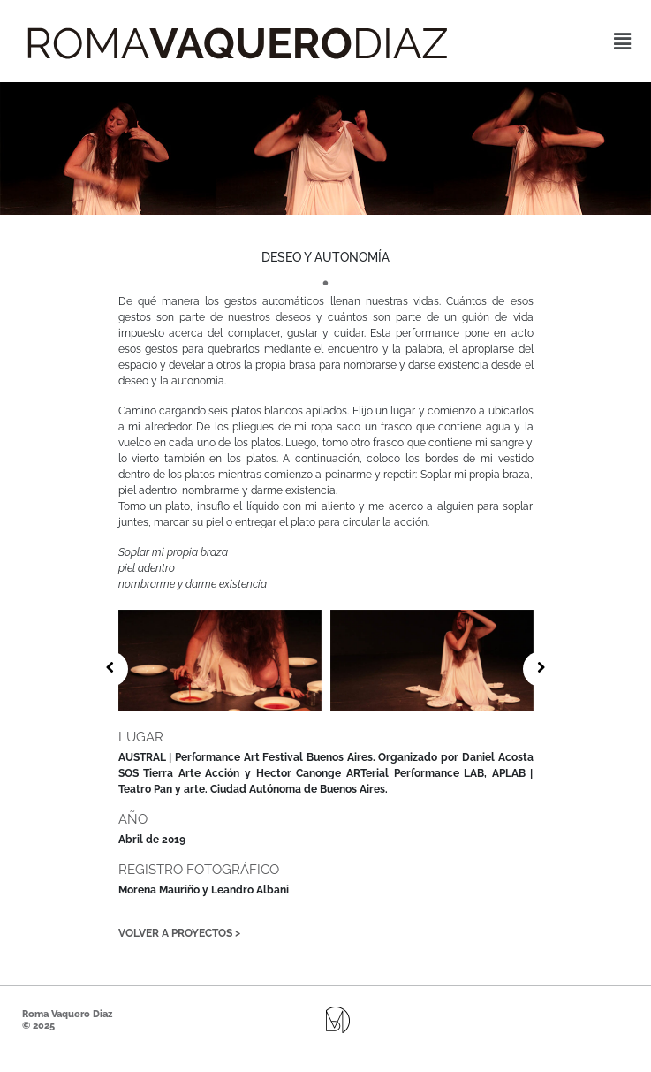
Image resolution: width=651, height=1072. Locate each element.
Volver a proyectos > (179, 933)
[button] (623, 41)
